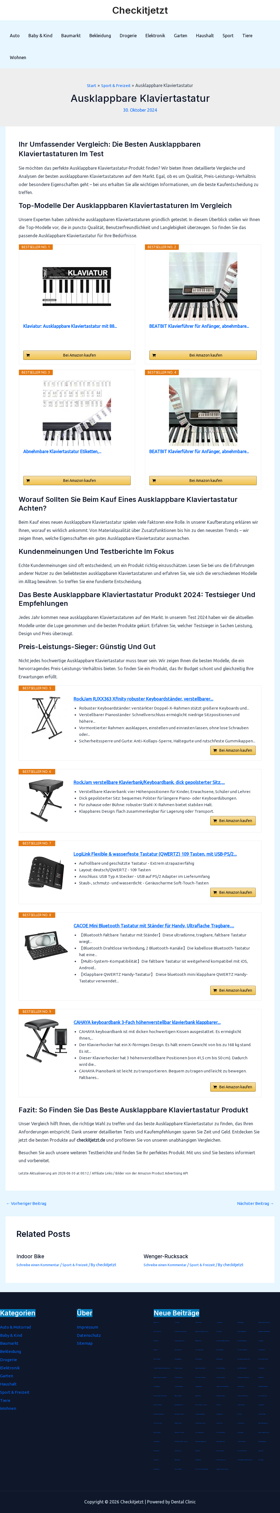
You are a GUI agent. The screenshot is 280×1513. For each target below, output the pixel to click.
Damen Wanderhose (221, 1441)
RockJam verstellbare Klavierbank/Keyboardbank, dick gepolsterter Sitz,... (154, 785)
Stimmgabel (261, 1340)
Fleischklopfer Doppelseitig (180, 1331)
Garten (180, 35)
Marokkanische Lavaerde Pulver (245, 1359)
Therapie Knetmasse (179, 1368)
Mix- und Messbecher (221, 1432)
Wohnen (18, 57)
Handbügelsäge (241, 1322)
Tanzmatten (156, 1349)
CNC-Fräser (219, 1404)
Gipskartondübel (241, 1404)
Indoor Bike (31, 1265)
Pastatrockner (156, 1322)
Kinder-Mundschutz (178, 1377)
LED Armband (156, 1450)
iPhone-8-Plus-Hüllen (242, 1450)
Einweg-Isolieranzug (221, 1377)
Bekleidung (100, 35)
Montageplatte (157, 1386)
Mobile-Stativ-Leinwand (263, 1359)
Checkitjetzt (140, 10)
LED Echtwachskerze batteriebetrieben (245, 1459)
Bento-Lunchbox (157, 1331)
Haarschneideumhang (221, 1395)
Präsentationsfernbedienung (264, 1322)
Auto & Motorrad (17, 1326)
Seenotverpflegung (200, 1432)
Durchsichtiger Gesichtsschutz (243, 1377)
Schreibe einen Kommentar (39, 1274)
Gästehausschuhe (199, 1386)
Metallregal (156, 1340)
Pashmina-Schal (199, 1322)
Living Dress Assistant (179, 1386)
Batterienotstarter (178, 1395)
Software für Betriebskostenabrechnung (162, 1368)
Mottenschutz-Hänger (221, 1368)
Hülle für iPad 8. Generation (202, 1404)
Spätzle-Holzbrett (178, 1423)
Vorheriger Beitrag (27, 1212)
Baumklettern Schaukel (180, 1414)
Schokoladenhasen (200, 1349)
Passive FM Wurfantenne (263, 1423)
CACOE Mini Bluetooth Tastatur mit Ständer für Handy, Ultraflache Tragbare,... (159, 930)
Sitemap (85, 1343)
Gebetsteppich (261, 1368)
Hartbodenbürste (157, 1432)
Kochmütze (177, 1322)
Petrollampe (261, 1459)
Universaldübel (157, 1441)
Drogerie (128, 35)
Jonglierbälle (220, 1322)
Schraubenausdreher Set (180, 1340)
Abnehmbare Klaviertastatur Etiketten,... (62, 451)
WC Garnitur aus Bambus (243, 1349)
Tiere (247, 35)
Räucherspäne (177, 1459)
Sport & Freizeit (78, 1274)
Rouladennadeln (262, 1349)
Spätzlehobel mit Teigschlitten (223, 1386)
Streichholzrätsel (157, 1359)
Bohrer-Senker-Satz (158, 1423)
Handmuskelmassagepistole (201, 1441)
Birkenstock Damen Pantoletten (161, 1395)
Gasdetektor (156, 1459)
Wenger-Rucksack (167, 1265)
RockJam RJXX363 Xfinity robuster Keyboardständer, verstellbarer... (148, 699)
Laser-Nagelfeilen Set (179, 1404)
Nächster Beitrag (254, 1212)
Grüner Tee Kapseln (242, 1441)
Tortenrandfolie (241, 1423)
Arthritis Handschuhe (262, 1441)
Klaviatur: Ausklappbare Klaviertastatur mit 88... (70, 326)
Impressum (88, 1326)
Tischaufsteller (261, 1377)
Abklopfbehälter (220, 1349)
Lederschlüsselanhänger (200, 1414)
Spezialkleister (157, 1469)
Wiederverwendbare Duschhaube (223, 1340)
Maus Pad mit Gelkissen (180, 1432)
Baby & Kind (40, 35)
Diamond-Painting (220, 1450)
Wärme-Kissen (198, 1395)
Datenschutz (89, 1335)
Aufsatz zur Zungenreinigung (222, 1469)
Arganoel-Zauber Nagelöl (201, 1368)
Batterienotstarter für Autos (264, 1432)
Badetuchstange (220, 1359)
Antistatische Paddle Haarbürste (264, 1331)
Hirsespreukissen (241, 1386)
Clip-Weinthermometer (200, 1423)
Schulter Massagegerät (242, 1331)
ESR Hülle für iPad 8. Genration (181, 1441)
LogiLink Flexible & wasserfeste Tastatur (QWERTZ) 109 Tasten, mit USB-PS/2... (161, 857)
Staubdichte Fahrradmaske (159, 1414)
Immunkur (240, 1414)
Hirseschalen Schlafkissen (263, 1386)
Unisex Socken (220, 1423)
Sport (228, 35)
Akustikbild (198, 1450)
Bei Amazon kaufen (79, 355)
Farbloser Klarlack (178, 1469)
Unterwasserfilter (220, 1414)
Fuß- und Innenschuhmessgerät (202, 1469)
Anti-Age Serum (178, 1450)
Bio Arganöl (219, 1331)
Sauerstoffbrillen (178, 1349)
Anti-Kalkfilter (198, 1459)
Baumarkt (71, 35)
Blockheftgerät (199, 1359)
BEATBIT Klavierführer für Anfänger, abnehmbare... (199, 326)
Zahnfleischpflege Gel (221, 1459)
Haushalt (205, 35)
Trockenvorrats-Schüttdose (243, 1395)
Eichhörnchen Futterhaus (201, 1377)
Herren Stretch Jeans (262, 1395)
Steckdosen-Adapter (158, 1404)
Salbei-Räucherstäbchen (242, 1368)
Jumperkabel (261, 1404)
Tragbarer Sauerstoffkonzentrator (161, 1377)
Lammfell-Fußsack (262, 1414)
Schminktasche (241, 1432)
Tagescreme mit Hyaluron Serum (202, 1331)
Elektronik (155, 35)
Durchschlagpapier (178, 1359)
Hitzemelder (260, 1450)
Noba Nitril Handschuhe (242, 1340)
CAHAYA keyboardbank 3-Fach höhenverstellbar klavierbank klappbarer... (153, 1029)
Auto (15, 35)
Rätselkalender (199, 1340)
